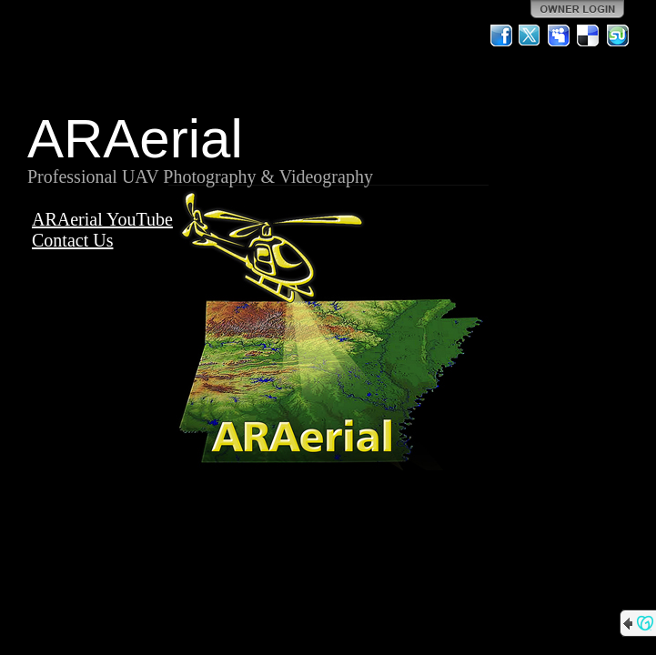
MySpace (559, 35)
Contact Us (72, 240)
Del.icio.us (588, 35)
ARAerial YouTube (102, 219)
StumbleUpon (618, 35)
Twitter (530, 35)
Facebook (501, 35)
